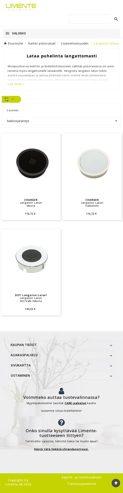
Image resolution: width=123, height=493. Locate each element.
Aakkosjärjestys (62, 121)
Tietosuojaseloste (81, 484)
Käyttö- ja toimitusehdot (82, 477)
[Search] (93, 19)
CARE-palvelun (75, 403)
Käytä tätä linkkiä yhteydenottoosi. (61, 449)
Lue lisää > (16, 84)
